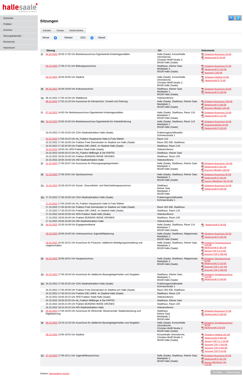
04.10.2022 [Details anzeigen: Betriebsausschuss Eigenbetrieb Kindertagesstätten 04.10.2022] (51, 54)
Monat (45, 37)
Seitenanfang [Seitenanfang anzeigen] (233, 372)
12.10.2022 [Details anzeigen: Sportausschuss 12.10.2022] (51, 174)
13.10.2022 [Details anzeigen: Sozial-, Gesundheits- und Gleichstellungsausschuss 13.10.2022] (51, 185)
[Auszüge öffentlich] (202, 108)
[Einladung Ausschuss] (202, 54)
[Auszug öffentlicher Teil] (202, 181)
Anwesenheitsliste (216, 125)
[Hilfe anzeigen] (238, 18)
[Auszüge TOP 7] (202, 345)
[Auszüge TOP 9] (202, 351)
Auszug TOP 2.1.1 (216, 341)
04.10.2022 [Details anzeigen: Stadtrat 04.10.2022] (51, 77)
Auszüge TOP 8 (216, 348)
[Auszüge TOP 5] (202, 254)
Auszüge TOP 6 (215, 270)
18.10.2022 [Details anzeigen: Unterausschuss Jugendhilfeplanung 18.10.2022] (51, 233)
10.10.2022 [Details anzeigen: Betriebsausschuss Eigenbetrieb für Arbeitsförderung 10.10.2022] (51, 121)
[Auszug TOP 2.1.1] (202, 341)
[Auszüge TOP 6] (202, 270)
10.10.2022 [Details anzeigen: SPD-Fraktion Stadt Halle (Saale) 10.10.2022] (51, 149)
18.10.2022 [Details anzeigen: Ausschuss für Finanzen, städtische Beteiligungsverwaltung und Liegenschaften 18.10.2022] (51, 242)
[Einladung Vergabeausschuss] (202, 275)
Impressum (9, 47)
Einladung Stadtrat (217, 77)
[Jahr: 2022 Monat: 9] (55, 37)
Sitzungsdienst (55, 373)
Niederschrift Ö (215, 57)
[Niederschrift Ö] (202, 58)
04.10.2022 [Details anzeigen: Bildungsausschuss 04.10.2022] (51, 66)
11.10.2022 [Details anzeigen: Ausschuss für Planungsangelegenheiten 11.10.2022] (51, 163)
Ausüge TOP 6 (215, 251)
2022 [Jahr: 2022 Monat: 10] (83, 37)
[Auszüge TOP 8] (202, 348)
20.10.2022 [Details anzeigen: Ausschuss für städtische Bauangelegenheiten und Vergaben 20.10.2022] (51, 274)
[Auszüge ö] (202, 73)
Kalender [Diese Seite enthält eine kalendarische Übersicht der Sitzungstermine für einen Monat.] (47, 30)
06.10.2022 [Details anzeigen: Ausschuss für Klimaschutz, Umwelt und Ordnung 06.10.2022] (51, 101)
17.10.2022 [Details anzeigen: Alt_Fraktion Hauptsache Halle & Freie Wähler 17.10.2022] (51, 203)
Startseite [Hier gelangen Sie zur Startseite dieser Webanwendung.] (8, 18)
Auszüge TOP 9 (215, 351)
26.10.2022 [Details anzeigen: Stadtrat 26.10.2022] (51, 334)
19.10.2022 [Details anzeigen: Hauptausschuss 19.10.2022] (51, 258)
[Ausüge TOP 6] (202, 251)
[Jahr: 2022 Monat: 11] (92, 37)
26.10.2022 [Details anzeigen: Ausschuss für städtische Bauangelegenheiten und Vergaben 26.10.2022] (51, 322)
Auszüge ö (213, 73)
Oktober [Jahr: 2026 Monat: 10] (68, 37)
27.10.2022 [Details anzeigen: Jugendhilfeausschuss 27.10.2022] (51, 355)
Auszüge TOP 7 (216, 344)
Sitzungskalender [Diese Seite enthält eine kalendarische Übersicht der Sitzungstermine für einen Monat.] (12, 35)
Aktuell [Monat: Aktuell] (101, 37)
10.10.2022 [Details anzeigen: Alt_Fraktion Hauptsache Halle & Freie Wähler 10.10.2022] (51, 138)
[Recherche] (231, 18)
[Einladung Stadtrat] (202, 77)
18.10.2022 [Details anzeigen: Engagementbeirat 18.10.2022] (51, 224)
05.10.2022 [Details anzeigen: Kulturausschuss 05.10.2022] (51, 88)
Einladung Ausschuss (218, 54)
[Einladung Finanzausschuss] (202, 243)
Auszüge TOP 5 (215, 254)
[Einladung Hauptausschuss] (202, 259)
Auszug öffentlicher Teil (219, 181)
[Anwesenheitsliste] (202, 125)
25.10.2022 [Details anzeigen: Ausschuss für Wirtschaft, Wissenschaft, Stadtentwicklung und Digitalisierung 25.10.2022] (51, 310)
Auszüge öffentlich (217, 108)
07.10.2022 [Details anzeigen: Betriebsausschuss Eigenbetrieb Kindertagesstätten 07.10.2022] (51, 112)
